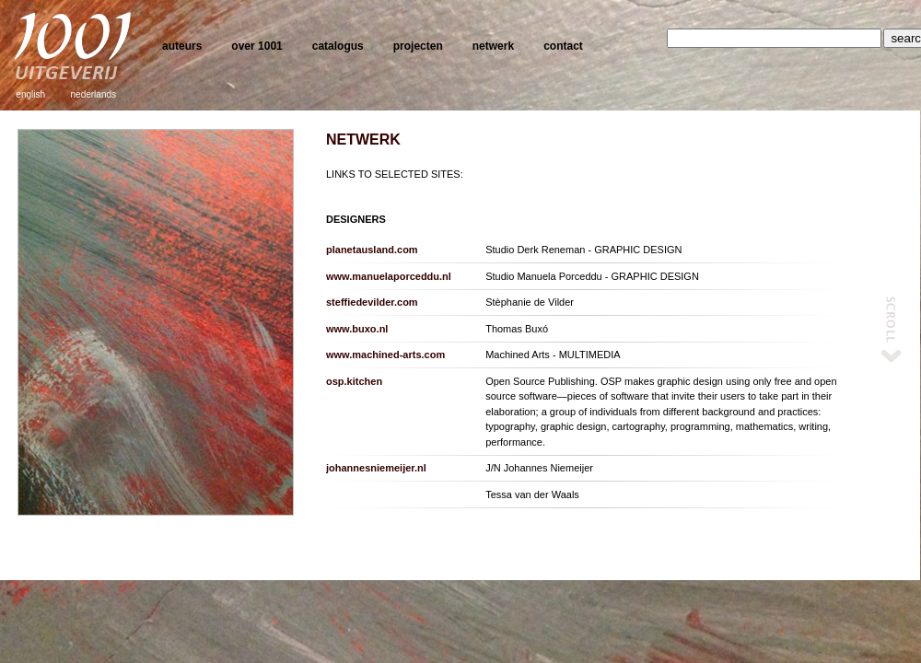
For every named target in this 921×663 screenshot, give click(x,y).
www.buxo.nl (357, 328)
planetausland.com (372, 249)
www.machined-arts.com (385, 354)
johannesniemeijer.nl (376, 467)
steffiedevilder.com (372, 302)
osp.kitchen (354, 381)
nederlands (93, 94)
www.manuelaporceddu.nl (388, 276)
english (30, 94)
